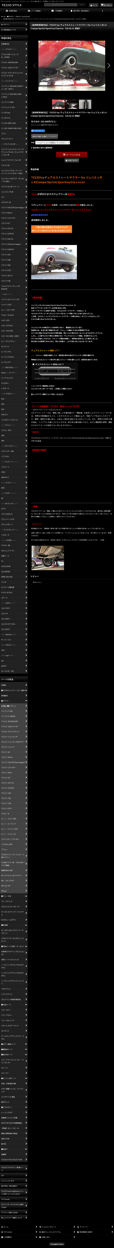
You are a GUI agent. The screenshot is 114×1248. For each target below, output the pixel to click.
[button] (102, 11)
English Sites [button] (57, 1244)
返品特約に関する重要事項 (41, 147)
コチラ (61, 394)
